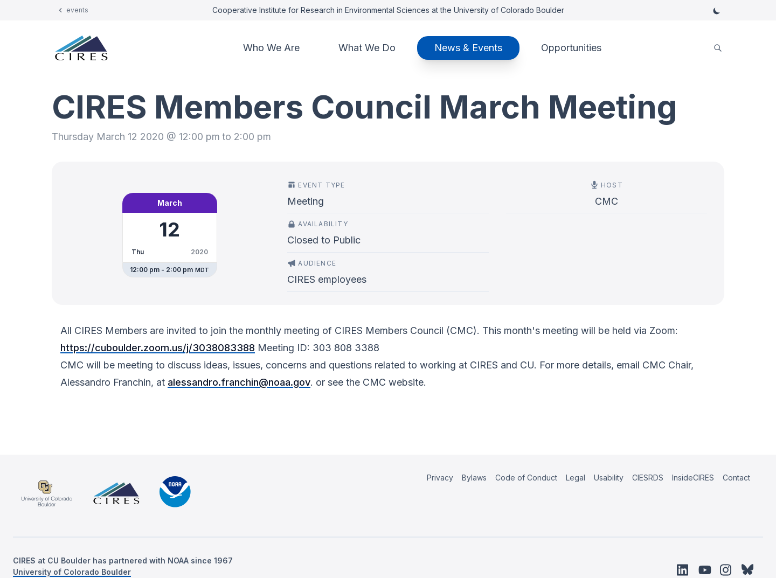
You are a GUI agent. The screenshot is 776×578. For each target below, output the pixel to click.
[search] (718, 48)
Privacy (440, 477)
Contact (736, 477)
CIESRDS (647, 477)
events (77, 10)
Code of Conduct (526, 477)
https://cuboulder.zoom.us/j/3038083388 (157, 347)
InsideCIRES (693, 477)
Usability (608, 477)
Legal (575, 477)
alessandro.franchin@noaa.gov (239, 382)
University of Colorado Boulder (72, 571)
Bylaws (474, 477)
